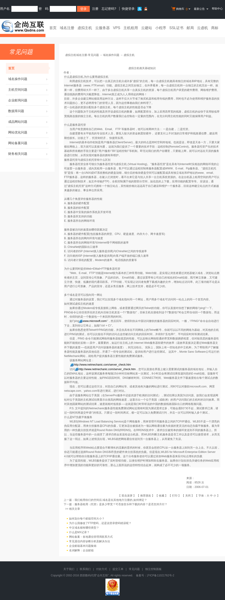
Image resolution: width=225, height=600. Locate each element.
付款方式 (101, 569)
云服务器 (102, 28)
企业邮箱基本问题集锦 (82, 545)
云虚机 (202, 28)
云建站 (146, 28)
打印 (175, 495)
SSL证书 (176, 28)
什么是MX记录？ (79, 532)
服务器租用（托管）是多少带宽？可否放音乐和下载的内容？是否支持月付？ (121, 504)
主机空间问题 (28, 89)
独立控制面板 (153, 569)
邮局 (190, 28)
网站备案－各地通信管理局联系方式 (91, 536)
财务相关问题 (28, 154)
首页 (53, 28)
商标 (214, 28)
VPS (116, 28)
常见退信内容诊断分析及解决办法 (89, 541)
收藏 (161, 495)
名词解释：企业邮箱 (81, 550)
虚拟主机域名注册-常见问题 (82, 55)
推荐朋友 (145, 495)
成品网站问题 (28, 121)
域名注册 (67, 28)
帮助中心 (217, 8)
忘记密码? (109, 8)
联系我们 (85, 569)
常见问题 (134, 569)
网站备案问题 (28, 143)
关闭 (188, 495)
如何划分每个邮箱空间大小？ (87, 518)
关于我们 (68, 569)
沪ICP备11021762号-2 (160, 575)
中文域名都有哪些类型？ (84, 527)
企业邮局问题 (28, 100)
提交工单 (117, 569)
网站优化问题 (28, 132)
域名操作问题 (28, 79)
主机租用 (130, 28)
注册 (95, 8)
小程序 (160, 28)
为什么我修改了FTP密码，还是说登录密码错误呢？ (100, 523)
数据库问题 (28, 111)
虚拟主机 (85, 28)
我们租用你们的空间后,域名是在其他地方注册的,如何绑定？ (111, 500)
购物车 (181, 9)
